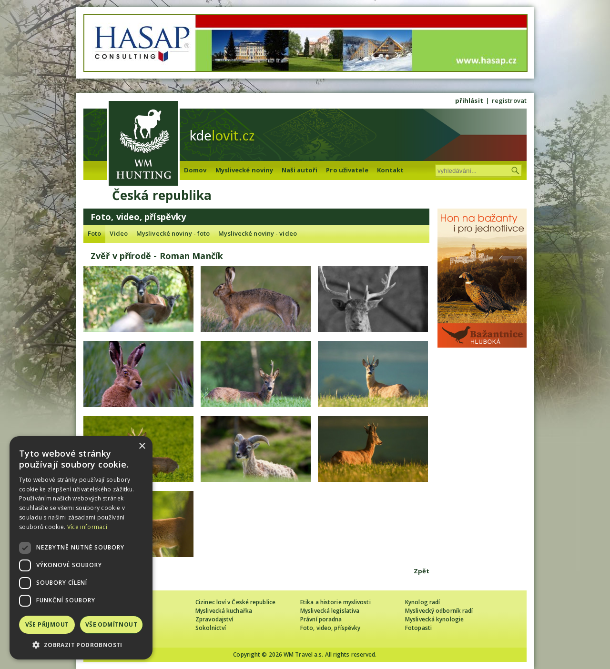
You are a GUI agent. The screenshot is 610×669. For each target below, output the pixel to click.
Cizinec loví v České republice (235, 602)
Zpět (421, 571)
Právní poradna (321, 619)
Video (119, 233)
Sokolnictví (210, 628)
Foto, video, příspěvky (330, 628)
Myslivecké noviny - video (257, 233)
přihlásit (469, 100)
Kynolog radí (422, 602)
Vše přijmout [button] (47, 624)
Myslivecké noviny (244, 170)
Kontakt (390, 170)
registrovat (509, 100)
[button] (81, 645)
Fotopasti (418, 628)
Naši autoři (299, 170)
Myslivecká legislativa (329, 611)
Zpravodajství (214, 619)
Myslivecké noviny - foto (173, 233)
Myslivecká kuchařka (223, 611)
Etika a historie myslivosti (335, 602)
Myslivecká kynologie (434, 619)
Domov (195, 170)
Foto (94, 233)
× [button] (141, 446)
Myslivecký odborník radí (439, 611)
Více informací (87, 527)
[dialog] (81, 547)
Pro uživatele (347, 170)
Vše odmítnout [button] (111, 624)
